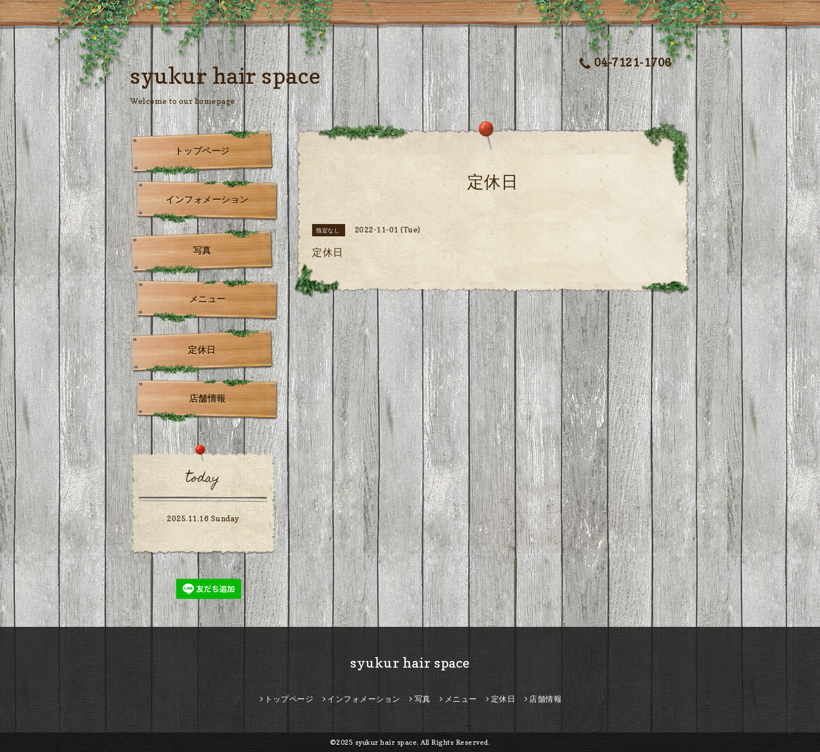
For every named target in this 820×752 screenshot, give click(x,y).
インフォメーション (207, 199)
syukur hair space (225, 75)
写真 (202, 250)
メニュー (207, 298)
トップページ (202, 150)
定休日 (202, 349)
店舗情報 (207, 398)
